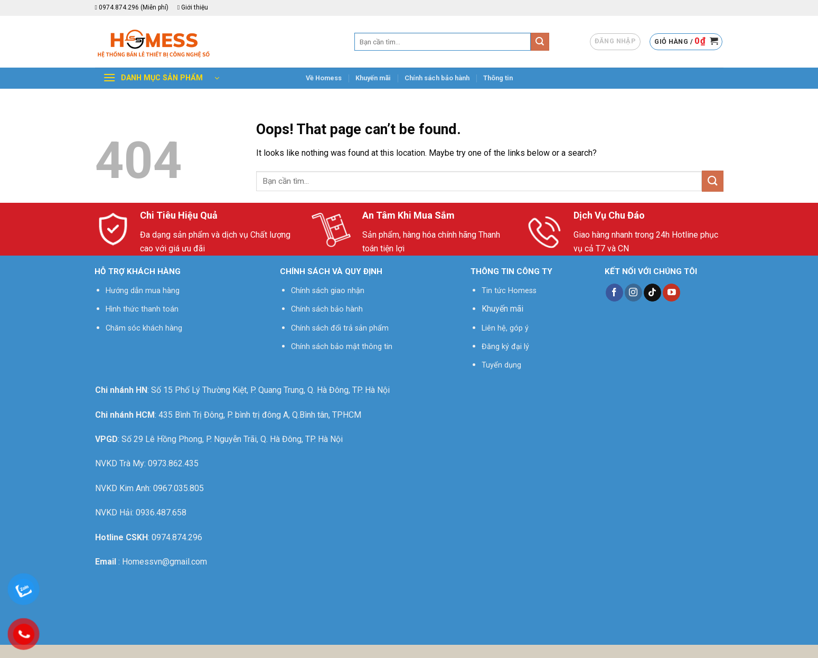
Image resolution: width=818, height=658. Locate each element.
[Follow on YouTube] (671, 293)
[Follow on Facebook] (614, 293)
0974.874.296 (177, 537)
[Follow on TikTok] (652, 293)
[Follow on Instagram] (633, 293)
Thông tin (498, 78)
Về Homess (324, 78)
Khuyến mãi (373, 78)
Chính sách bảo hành (437, 78)
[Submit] (540, 42)
